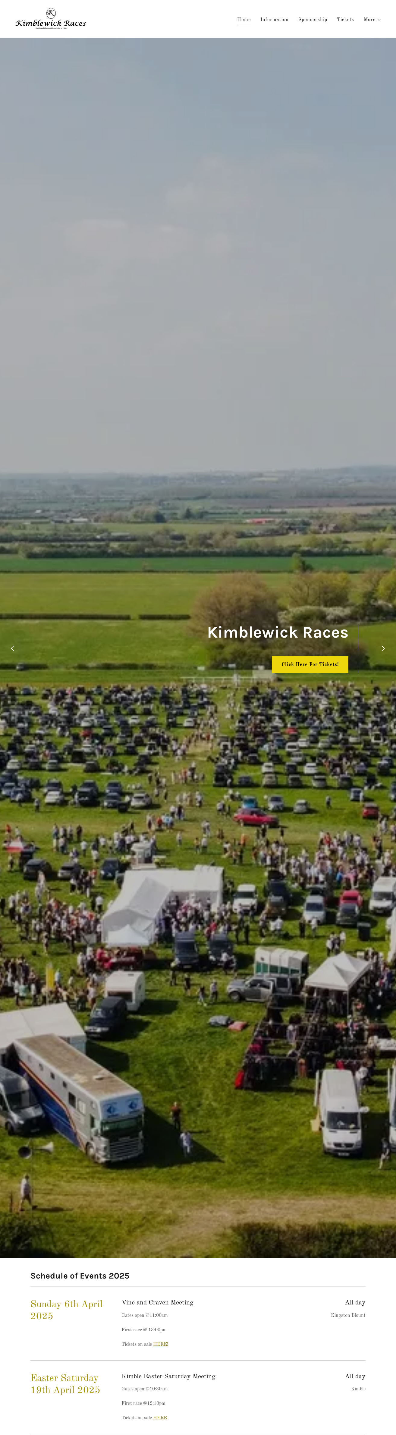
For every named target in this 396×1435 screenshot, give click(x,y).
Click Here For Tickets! (310, 664)
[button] (373, 20)
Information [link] (274, 19)
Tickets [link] (345, 19)
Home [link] (244, 19)
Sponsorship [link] (312, 19)
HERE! (160, 1344)
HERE (160, 1418)
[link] (51, 19)
